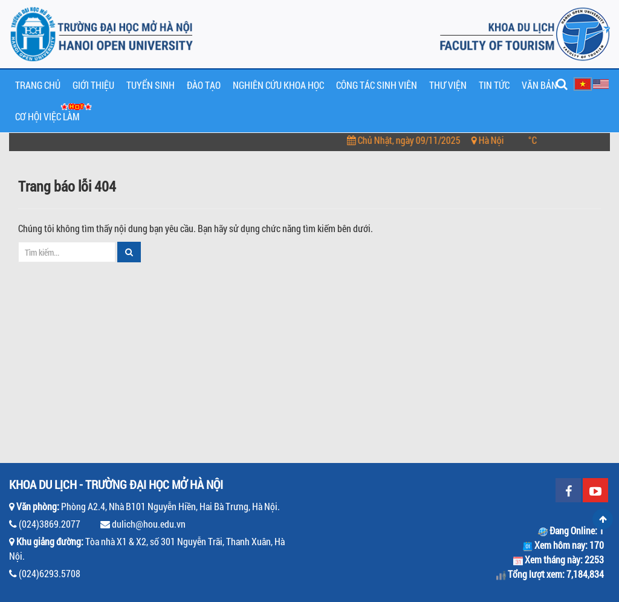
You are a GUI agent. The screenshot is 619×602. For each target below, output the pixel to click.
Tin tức (494, 85)
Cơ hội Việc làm (47, 116)
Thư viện (448, 85)
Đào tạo (204, 85)
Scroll (602, 519)
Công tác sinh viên (376, 85)
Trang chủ (37, 85)
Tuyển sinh (150, 85)
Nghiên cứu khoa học (278, 85)
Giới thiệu (93, 85)
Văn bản (539, 85)
